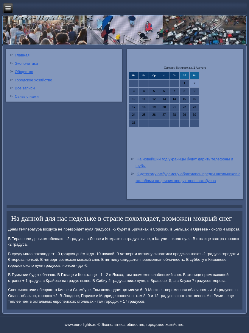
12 (154, 99)
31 (134, 122)
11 (144, 99)
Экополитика (26, 63)
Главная (22, 55)
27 (164, 114)
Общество (24, 72)
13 (164, 99)
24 (134, 114)
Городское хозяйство (33, 80)
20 (164, 107)
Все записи (25, 88)
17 (134, 107)
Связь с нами (26, 96)
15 (184, 99)
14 (174, 99)
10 (134, 99)
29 (184, 114)
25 (144, 114)
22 (184, 107)
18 (144, 107)
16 (194, 99)
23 (194, 107)
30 (194, 114)
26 (154, 114)
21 (174, 107)
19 (154, 107)
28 (174, 114)
